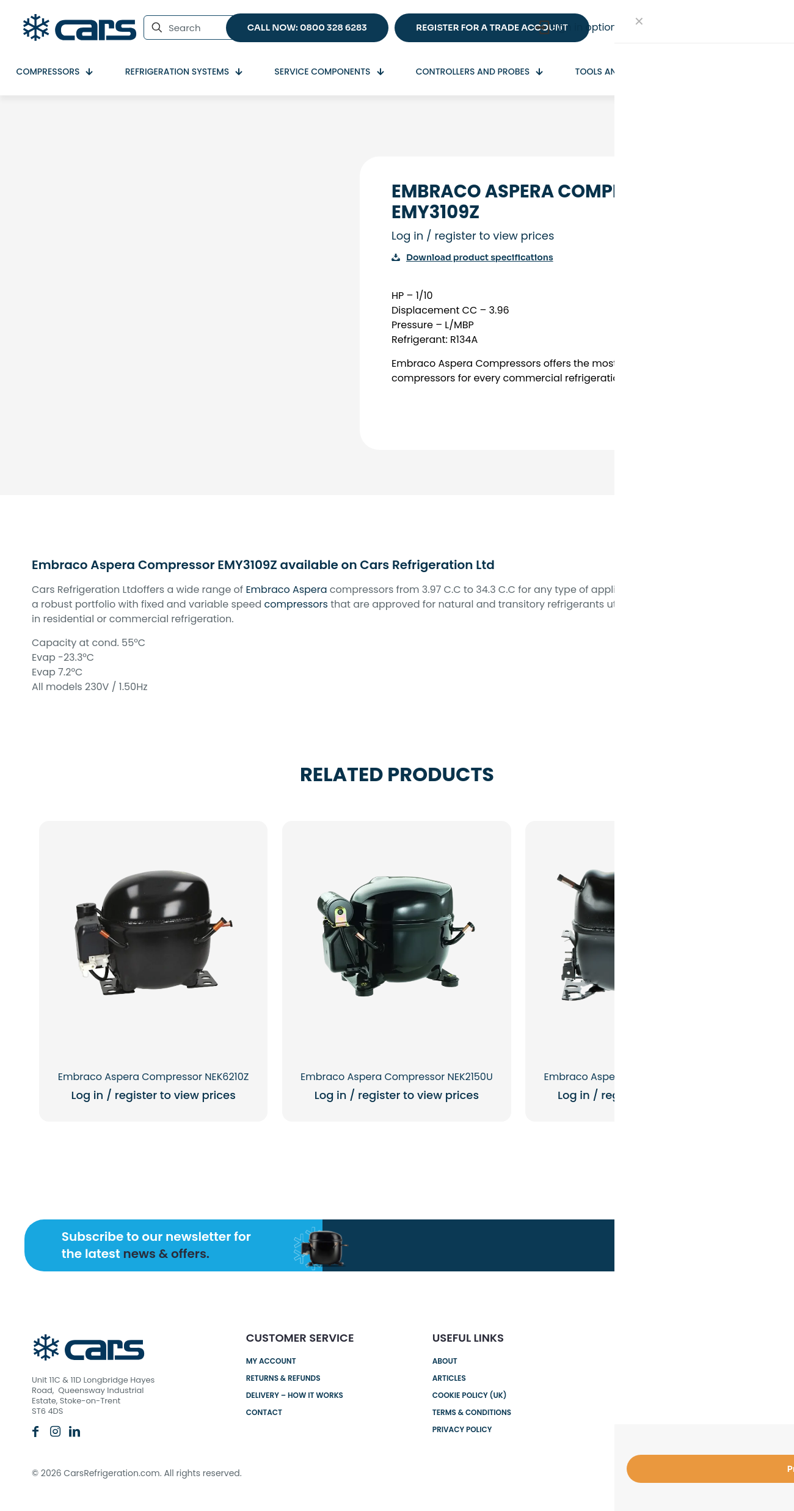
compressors (296, 604)
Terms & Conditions (471, 1412)
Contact (264, 1412)
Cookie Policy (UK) (469, 1395)
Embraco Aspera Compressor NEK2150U (396, 1077)
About (444, 1361)
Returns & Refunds (283, 1378)
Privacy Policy (462, 1429)
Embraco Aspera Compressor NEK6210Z (153, 1077)
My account (271, 1361)
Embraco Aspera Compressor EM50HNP (640, 1077)
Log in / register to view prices (473, 235)
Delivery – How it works (294, 1395)
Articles (449, 1378)
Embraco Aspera (286, 590)
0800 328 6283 (672, 1363)
